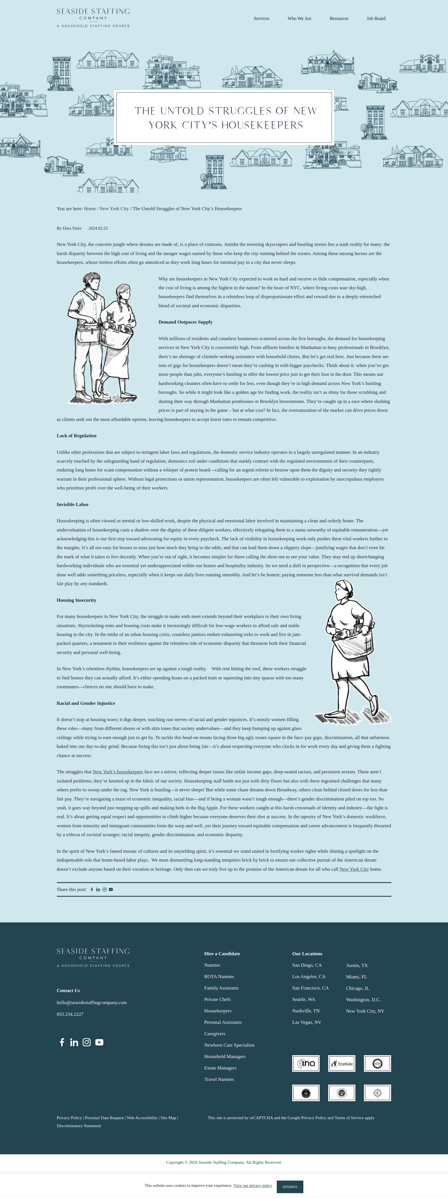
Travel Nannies (219, 1079)
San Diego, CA (307, 965)
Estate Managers (220, 1068)
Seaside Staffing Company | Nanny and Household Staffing (93, 18)
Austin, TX (357, 965)
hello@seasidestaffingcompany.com (92, 1002)
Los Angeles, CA (309, 976)
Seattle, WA (303, 999)
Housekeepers (218, 1011)
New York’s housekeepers (118, 771)
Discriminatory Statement (79, 1125)
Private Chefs (217, 999)
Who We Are (299, 18)
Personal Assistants (223, 1022)
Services (261, 18)
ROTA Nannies (219, 976)
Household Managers (225, 1056)
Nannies (212, 965)
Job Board (376, 18)
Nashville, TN (306, 1011)
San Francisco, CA (310, 988)
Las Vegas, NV (306, 1022)
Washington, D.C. (363, 999)
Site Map (168, 1117)
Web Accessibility (142, 1117)
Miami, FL (356, 977)
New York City (354, 869)
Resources (339, 18)
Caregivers (215, 1033)
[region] (224, 1186)
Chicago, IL (357, 988)
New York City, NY (365, 1011)
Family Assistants (221, 988)
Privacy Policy (69, 1117)
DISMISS (290, 1187)
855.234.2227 (70, 1014)
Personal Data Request (104, 1117)
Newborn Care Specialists (229, 1045)
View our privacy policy (249, 1187)
